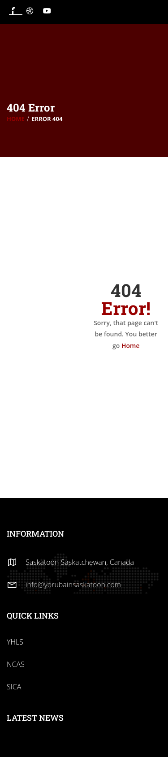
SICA (14, 687)
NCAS (16, 664)
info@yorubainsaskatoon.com (73, 584)
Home (16, 119)
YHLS (15, 642)
